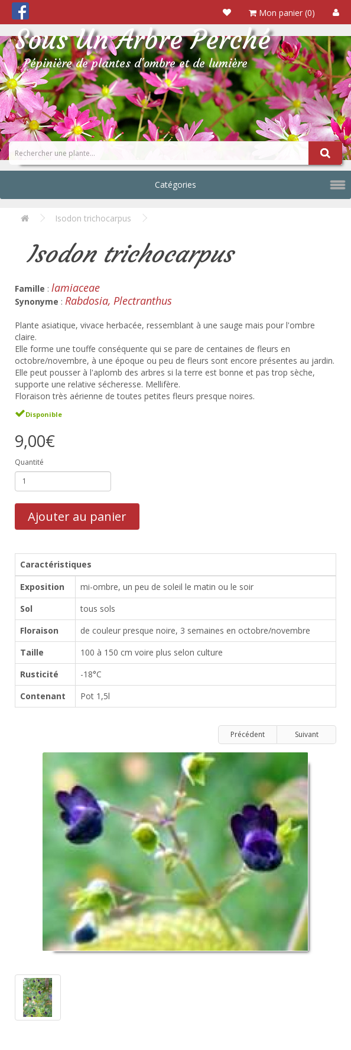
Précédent (247, 734)
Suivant (306, 734)
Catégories (175, 184)
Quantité (29, 462)
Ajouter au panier (77, 516)
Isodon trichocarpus (93, 218)
